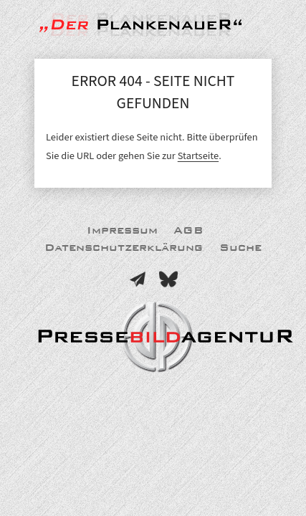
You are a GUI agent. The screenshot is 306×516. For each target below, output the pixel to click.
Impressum (122, 230)
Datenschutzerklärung (123, 248)
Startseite (198, 155)
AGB (188, 230)
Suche (240, 248)
